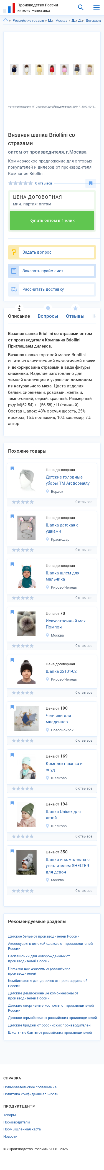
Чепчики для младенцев (58, 719)
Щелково (56, 778)
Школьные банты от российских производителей (50, 1032)
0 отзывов (43, 183)
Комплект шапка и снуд (64, 767)
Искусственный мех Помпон (65, 624)
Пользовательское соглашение (30, 1087)
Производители (16, 1122)
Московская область (51, 21)
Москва (61, 21)
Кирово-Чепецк (61, 587)
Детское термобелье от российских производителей (52, 1018)
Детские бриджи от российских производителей (49, 1025)
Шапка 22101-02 (61, 671)
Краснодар (57, 539)
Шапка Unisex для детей (63, 815)
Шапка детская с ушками (62, 528)
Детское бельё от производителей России (44, 936)
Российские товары (28, 21)
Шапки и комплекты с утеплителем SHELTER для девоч (68, 866)
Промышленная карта (22, 1129)
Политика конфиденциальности (31, 1094)
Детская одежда (74, 21)
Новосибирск (59, 730)
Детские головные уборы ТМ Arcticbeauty (68, 480)
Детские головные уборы (81, 21)
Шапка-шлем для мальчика (62, 576)
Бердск (54, 491)
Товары (9, 1115)
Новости (10, 1136)
